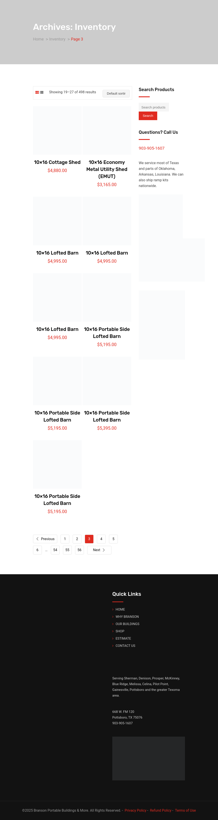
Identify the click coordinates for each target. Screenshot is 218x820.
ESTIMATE (123, 638)
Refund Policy (160, 810)
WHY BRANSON (127, 617)
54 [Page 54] (55, 550)
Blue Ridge (120, 684)
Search (148, 115)
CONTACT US (125, 646)
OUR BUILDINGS (127, 624)
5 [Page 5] (114, 539)
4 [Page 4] (101, 539)
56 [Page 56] (79, 550)
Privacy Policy (135, 810)
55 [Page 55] (67, 550)
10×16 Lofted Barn (57, 253)
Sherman (130, 678)
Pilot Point (160, 684)
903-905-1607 (151, 148)
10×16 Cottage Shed (57, 162)
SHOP (120, 631)
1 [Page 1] (65, 539)
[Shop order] (116, 93)
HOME (120, 609)
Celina (146, 684)
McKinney (172, 678)
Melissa (135, 684)
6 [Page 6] (38, 550)
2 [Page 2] (77, 539)
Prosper (157, 678)
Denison (145, 678)
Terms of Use (185, 810)
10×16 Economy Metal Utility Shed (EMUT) (106, 169)
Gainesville (120, 690)
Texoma (174, 690)
